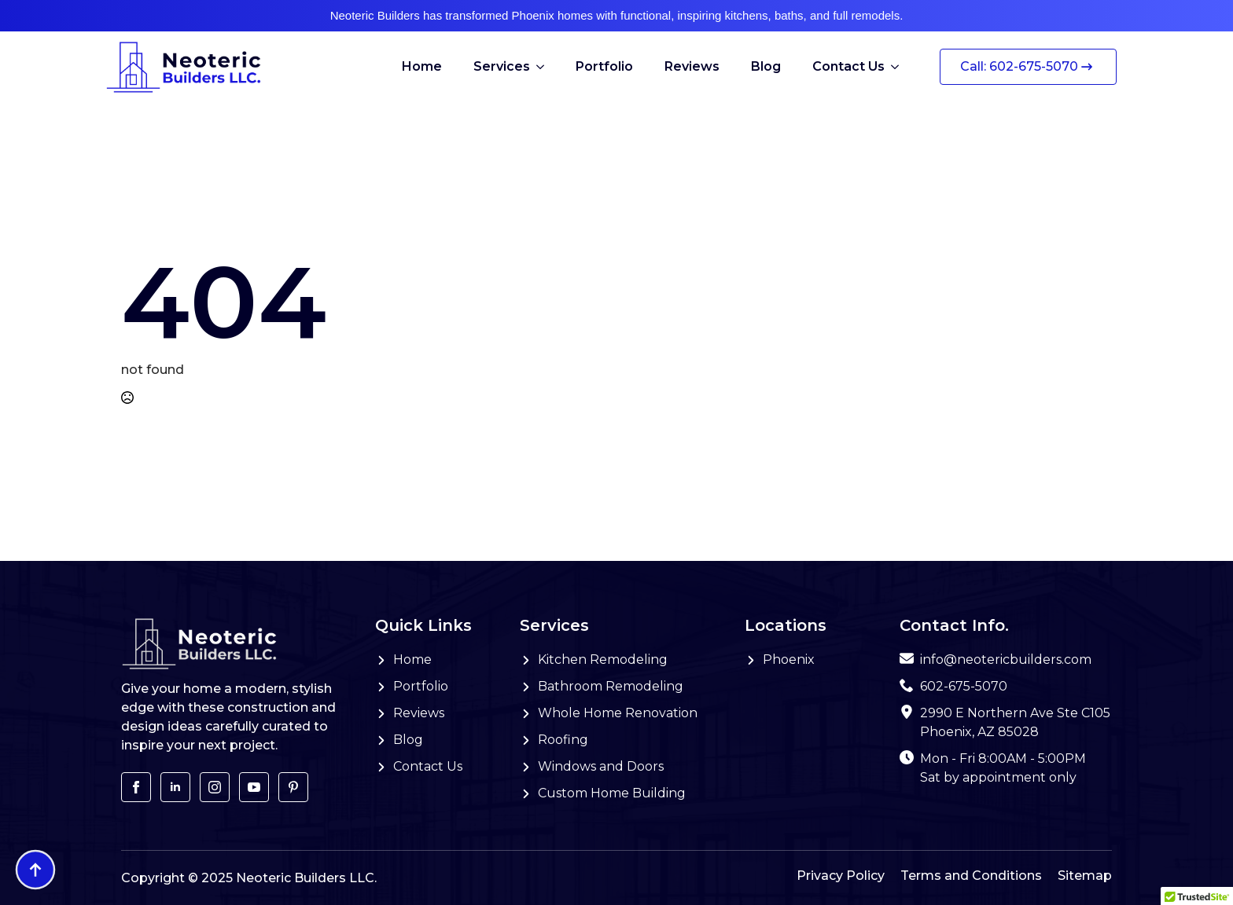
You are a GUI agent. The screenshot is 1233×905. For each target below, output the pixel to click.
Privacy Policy (841, 875)
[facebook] (136, 787)
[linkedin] (175, 787)
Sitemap (1085, 875)
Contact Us (848, 66)
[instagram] (215, 787)
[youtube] (254, 787)
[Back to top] (35, 869)
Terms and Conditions (971, 875)
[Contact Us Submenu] (900, 67)
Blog (766, 66)
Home (422, 66)
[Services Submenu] (545, 67)
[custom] (293, 787)
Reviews (692, 66)
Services (501, 66)
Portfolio (604, 66)
